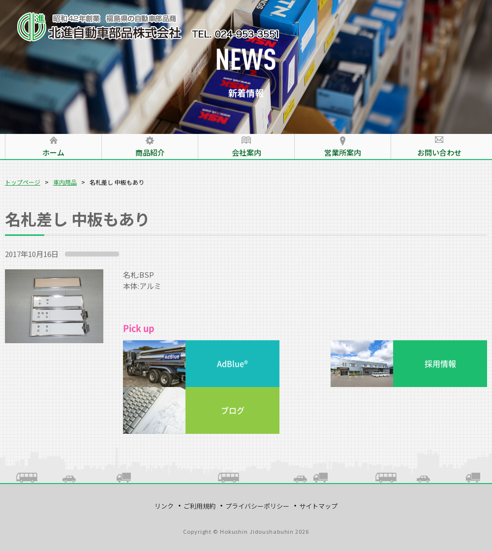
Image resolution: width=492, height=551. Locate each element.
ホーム (53, 152)
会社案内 (246, 152)
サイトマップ (318, 506)
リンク (164, 506)
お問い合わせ (439, 152)
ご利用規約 (199, 506)
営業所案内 (342, 152)
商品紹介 (150, 152)
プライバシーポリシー (257, 506)
